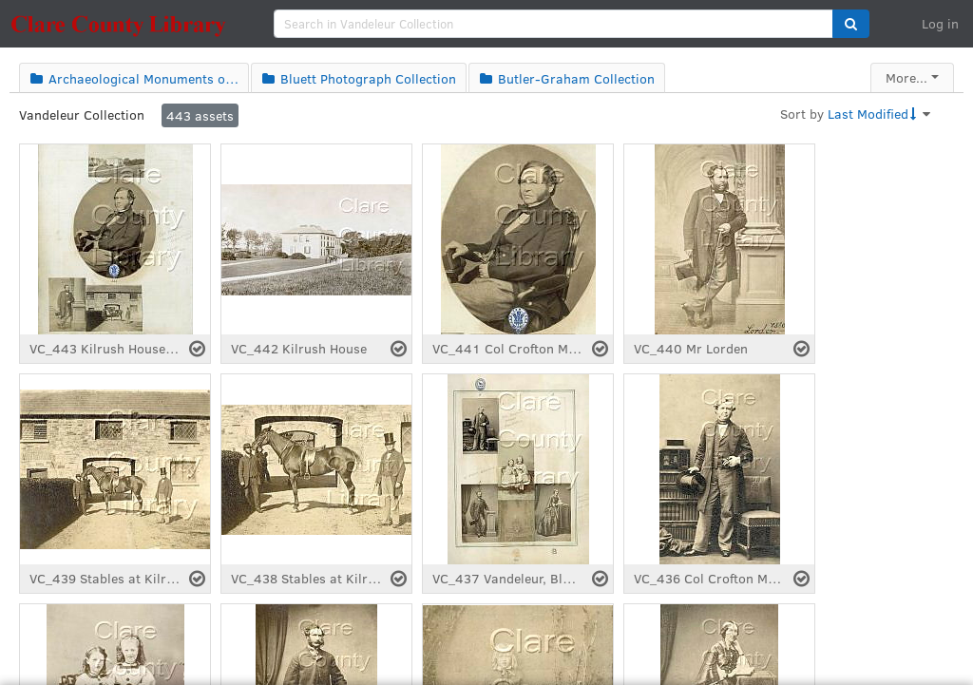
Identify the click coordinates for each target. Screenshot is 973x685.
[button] (850, 24)
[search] (553, 24)
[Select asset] (197, 348)
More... (906, 77)
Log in (940, 23)
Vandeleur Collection (81, 114)
